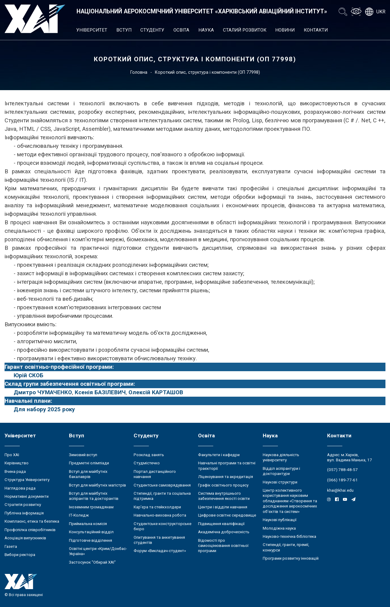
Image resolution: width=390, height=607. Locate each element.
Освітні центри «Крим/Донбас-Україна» (98, 551)
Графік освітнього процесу (223, 485)
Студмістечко (147, 463)
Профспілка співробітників (30, 529)
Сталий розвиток (244, 30)
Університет (91, 30)
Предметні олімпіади (89, 463)
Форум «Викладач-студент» (160, 550)
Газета (11, 546)
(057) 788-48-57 (342, 469)
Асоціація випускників (25, 538)
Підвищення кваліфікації (221, 523)
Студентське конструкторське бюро (162, 526)
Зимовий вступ (83, 455)
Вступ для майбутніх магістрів (97, 485)
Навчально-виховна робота (160, 515)
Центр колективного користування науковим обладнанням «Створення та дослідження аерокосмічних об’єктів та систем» (290, 501)
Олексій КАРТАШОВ (155, 392)
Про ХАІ (12, 455)
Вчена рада (15, 471)
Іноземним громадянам (91, 507)
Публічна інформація (24, 513)
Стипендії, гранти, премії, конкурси (286, 547)
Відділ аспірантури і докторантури (281, 471)
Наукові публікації (279, 519)
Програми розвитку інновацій (291, 558)
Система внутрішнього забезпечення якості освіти (224, 496)
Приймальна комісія (88, 523)
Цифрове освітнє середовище (227, 515)
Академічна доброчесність (223, 532)
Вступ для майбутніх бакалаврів (88, 474)
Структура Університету (27, 479)
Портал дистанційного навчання (155, 474)
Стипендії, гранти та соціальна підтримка (162, 496)
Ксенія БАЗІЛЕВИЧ (100, 392)
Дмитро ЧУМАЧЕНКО (43, 392)
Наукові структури (280, 482)
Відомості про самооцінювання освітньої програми (223, 545)
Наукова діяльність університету (281, 457)
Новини (285, 30)
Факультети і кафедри (219, 455)
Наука (206, 30)
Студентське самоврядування (162, 485)
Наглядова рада (20, 488)
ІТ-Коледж (79, 515)
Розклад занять (149, 455)
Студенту (152, 30)
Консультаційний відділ (91, 532)
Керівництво (17, 463)
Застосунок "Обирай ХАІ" (92, 562)
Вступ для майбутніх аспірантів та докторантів (93, 496)
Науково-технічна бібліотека (289, 536)
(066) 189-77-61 (342, 480)
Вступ (124, 30)
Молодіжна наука (279, 528)
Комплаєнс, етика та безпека (32, 521)
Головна (138, 72)
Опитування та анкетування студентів (159, 540)
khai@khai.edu (340, 490)
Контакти (316, 30)
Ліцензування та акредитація (225, 476)
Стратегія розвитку (23, 504)
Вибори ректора (20, 554)
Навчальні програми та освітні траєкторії (226, 465)
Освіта (181, 30)
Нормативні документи (27, 496)
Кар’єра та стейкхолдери (157, 507)
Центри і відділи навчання (222, 507)
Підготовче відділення (90, 540)
